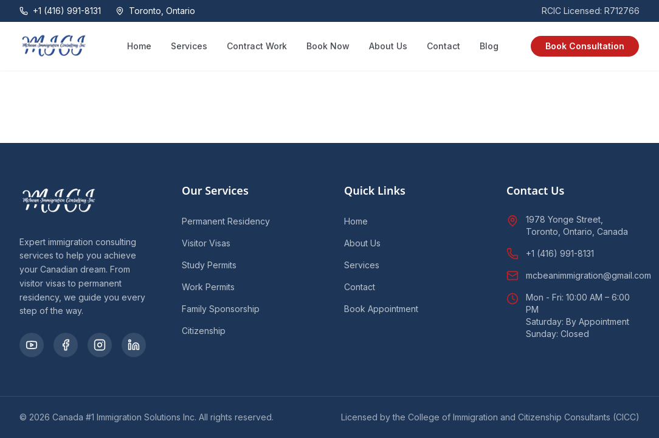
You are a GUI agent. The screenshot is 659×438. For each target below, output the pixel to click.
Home (139, 46)
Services (189, 46)
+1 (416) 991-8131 (560, 253)
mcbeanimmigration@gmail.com (588, 275)
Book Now (328, 46)
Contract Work (257, 46)
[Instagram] (100, 345)
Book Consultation (584, 46)
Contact (443, 46)
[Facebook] (65, 345)
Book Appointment (381, 309)
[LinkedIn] (134, 345)
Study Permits (209, 265)
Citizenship (204, 330)
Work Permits (208, 287)
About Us (388, 46)
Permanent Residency (226, 221)
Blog (489, 46)
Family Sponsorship (221, 309)
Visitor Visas (206, 243)
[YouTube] (31, 345)
